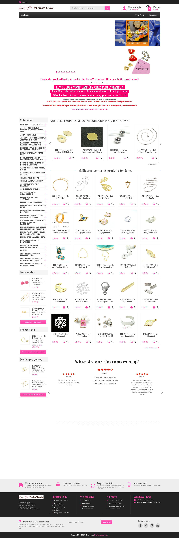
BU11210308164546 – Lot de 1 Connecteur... (128, 198)
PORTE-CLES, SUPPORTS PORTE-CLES (29, 241)
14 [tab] (89, 422)
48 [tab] (91, 424)
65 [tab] (134, 424)
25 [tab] (116, 422)
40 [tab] (154, 422)
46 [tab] (87, 424)
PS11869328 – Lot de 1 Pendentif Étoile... (60, 336)
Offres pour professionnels (57, 504)
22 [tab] (109, 422)
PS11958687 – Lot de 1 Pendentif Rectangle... (83, 336)
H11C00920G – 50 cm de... (38, 294)
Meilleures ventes (88, 506)
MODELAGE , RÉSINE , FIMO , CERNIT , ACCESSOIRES (31, 216)
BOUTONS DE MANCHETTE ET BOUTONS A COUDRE (32, 164)
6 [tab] (69, 422)
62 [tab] (126, 424)
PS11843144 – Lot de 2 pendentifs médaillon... (128, 232)
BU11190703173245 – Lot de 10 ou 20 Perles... (105, 336)
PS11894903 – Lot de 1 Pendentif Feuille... (150, 267)
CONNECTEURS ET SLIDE (30, 189)
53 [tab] (104, 424)
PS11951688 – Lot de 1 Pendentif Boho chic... (60, 267)
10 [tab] (79, 422)
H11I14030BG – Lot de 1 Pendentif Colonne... (128, 301)
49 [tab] (94, 424)
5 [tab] (67, 422)
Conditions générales (116, 506)
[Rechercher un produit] (87, 8)
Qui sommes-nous (116, 500)
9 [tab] (77, 422)
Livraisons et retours (61, 500)
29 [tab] (126, 422)
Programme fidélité (61, 513)
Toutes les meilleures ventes (33, 394)
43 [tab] (79, 424)
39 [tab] (151, 422)
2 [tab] (59, 422)
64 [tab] (131, 424)
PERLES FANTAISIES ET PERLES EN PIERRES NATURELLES (32, 233)
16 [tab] (94, 422)
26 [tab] (119, 422)
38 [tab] (149, 422)
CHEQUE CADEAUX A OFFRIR (31, 181)
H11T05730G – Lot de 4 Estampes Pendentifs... (105, 198)
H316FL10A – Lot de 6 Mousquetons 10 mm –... (105, 301)
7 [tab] (72, 422)
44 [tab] (82, 424)
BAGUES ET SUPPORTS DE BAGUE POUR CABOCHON (30, 144)
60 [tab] (121, 424)
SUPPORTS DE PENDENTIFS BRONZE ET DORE (31, 264)
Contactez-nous (114, 509)
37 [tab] (146, 422)
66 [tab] (136, 424)
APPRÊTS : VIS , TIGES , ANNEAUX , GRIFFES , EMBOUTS (33, 139)
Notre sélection (87, 509)
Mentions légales (115, 503)
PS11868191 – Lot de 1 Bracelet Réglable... (60, 198)
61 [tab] (124, 424)
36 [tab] (144, 422)
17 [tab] (96, 422)
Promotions (140, 15)
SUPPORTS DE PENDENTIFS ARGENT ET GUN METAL (31, 259)
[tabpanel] (105, 391)
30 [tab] (129, 422)
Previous (50, 143)
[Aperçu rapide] (73, 158)
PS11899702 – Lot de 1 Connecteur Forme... (150, 232)
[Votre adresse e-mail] (84, 522)
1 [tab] (57, 422)
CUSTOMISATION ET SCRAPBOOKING (28, 193)
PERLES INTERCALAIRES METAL (32, 237)
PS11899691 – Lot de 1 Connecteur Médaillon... (92, 151)
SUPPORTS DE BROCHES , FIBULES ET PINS (30, 254)
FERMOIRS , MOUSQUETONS (31, 202)
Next (160, 143)
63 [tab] (129, 424)
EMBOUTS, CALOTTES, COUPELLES (29, 198)
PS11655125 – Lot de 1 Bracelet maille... (105, 266)
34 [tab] (139, 422)
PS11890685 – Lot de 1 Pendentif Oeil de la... (83, 232)
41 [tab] (156, 422)
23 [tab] (111, 422)
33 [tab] (136, 422)
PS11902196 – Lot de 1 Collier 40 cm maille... (146, 151)
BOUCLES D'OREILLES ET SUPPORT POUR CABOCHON (31, 159)
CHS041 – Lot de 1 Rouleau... (39, 337)
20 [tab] (104, 422)
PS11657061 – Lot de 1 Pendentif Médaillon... (64, 151)
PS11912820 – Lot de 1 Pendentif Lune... (60, 301)
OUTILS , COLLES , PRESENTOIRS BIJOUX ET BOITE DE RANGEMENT (32, 222)
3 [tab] (62, 422)
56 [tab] (111, 424)
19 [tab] (101, 422)
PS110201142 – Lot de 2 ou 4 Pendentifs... (82, 267)
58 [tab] (116, 424)
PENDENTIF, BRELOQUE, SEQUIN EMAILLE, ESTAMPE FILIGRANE (33, 228)
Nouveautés (153, 15)
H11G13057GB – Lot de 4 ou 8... (38, 382)
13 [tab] (87, 422)
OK (107, 8)
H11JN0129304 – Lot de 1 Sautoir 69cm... (150, 198)
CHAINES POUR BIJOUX (29, 178)
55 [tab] (109, 424)
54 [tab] (106, 424)
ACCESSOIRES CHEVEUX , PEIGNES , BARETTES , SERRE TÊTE (31, 130)
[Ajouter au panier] (69, 158)
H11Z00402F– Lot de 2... (37, 280)
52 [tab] (101, 424)
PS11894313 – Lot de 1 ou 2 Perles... (119, 151)
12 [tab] (84, 422)
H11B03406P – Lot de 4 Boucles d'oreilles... (150, 301)
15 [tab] (91, 422)
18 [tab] (99, 422)
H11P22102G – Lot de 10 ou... (38, 367)
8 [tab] (74, 422)
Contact (23, 2)
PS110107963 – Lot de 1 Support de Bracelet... (127, 336)
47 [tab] (89, 424)
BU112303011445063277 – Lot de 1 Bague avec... (61, 232)
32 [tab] (134, 422)
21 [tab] (106, 422)
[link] (140, 525)
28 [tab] (124, 422)
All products (154, 163)
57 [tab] (114, 424)
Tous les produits (152, 348)
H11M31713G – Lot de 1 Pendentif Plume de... (150, 336)
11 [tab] (82, 422)
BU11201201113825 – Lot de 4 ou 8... (83, 300)
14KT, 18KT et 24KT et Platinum (32, 125)
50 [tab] (96, 424)
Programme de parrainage (59, 509)
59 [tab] (119, 424)
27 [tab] (121, 422)
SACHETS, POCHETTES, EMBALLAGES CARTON (29, 246)
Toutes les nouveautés (33, 322)
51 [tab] (99, 424)
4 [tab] (64, 422)
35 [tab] (141, 422)
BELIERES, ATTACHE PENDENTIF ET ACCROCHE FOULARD (32, 149)
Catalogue (25, 15)
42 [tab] (159, 422)
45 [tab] (84, 424)
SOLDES (23, 250)
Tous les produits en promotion (33, 352)
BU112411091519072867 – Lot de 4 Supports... (128, 267)
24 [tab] (114, 422)
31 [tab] (131, 422)
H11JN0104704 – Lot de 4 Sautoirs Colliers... (83, 198)
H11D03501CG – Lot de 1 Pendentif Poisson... (105, 232)
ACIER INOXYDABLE (28, 135)
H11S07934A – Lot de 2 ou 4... (38, 309)
